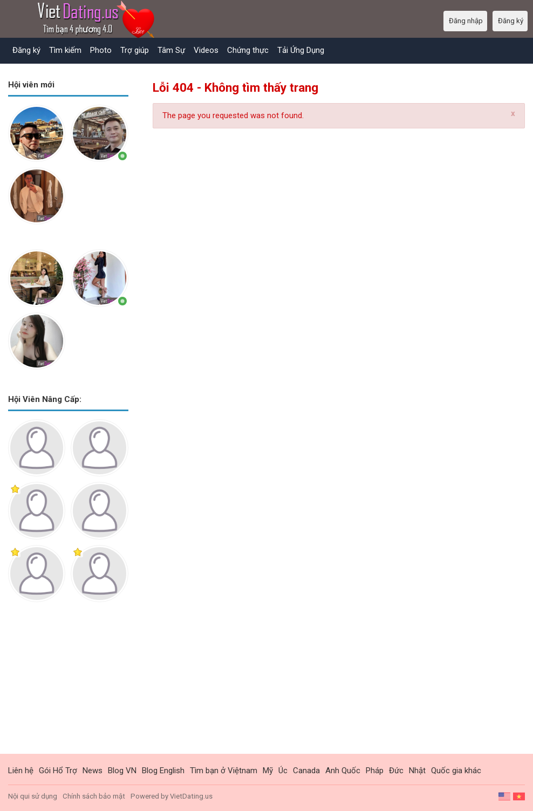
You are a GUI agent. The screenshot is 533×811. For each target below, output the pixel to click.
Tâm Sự (171, 50)
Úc (283, 770)
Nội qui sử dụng (32, 796)
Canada (306, 770)
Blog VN (122, 770)
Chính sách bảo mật (94, 796)
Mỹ (268, 770)
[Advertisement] (68, 686)
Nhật (417, 770)
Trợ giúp (134, 50)
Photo (101, 50)
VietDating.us (191, 796)
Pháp (375, 770)
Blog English (163, 770)
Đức (396, 770)
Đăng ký (26, 50)
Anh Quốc (342, 770)
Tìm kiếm (65, 50)
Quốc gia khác (456, 770)
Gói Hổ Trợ (58, 770)
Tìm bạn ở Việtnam (223, 770)
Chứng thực (248, 50)
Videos (206, 50)
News (92, 770)
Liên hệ (20, 770)
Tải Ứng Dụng (300, 50)
